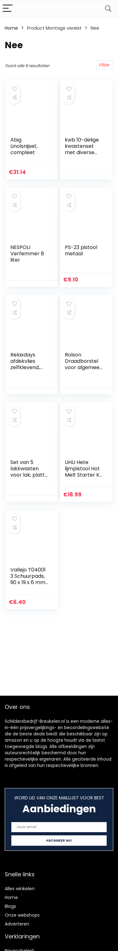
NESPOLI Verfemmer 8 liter (27, 254)
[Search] (108, 8)
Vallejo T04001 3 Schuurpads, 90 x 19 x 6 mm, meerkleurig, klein (28, 582)
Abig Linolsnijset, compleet (23, 146)
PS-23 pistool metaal (81, 250)
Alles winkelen (20, 888)
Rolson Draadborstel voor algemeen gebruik (84, 364)
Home (11, 28)
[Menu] (7, 8)
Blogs (10, 906)
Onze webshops (22, 915)
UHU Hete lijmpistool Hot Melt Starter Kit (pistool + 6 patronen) (84, 475)
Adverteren (17, 924)
